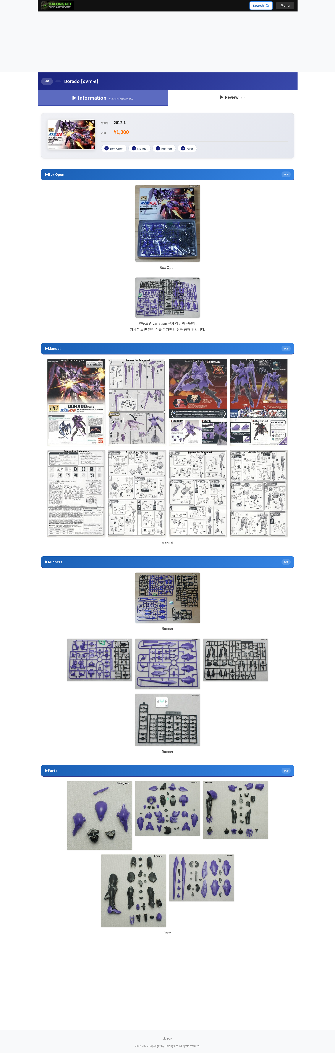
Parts (187, 148)
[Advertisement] (168, 42)
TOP (286, 174)
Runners (164, 148)
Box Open (113, 148)
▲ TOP (167, 1038)
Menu (285, 5)
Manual (139, 148)
